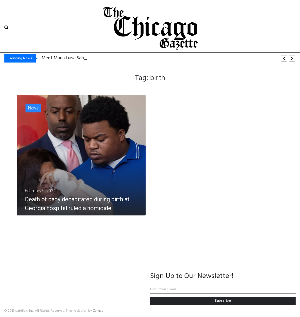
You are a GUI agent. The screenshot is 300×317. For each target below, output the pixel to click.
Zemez (98, 311)
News (33, 108)
